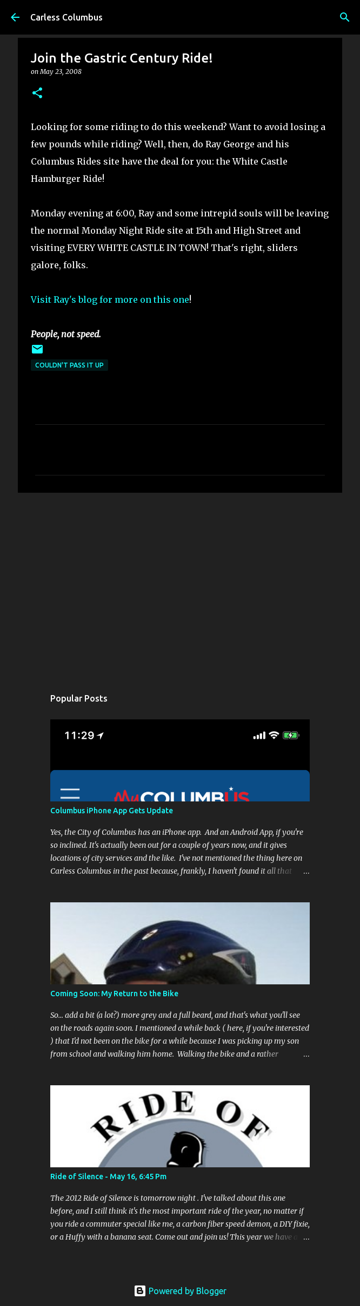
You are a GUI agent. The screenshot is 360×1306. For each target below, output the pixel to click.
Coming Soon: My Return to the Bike (114, 993)
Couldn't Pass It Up (69, 365)
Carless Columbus (66, 17)
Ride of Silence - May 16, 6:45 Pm (108, 1176)
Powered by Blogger (180, 1291)
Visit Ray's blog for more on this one (110, 299)
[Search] (344, 17)
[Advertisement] (180, 584)
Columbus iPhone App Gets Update (111, 810)
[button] (37, 93)
